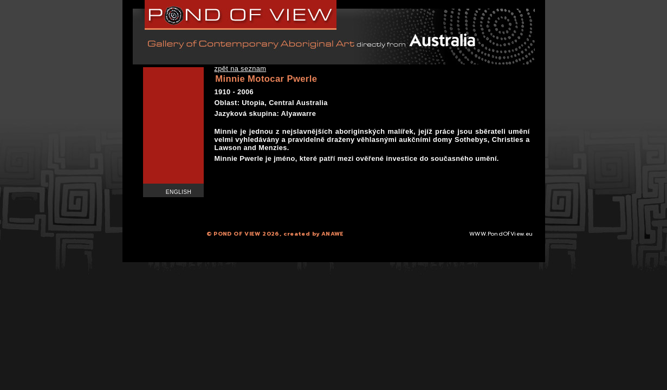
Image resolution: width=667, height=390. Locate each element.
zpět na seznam (241, 68)
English (179, 192)
